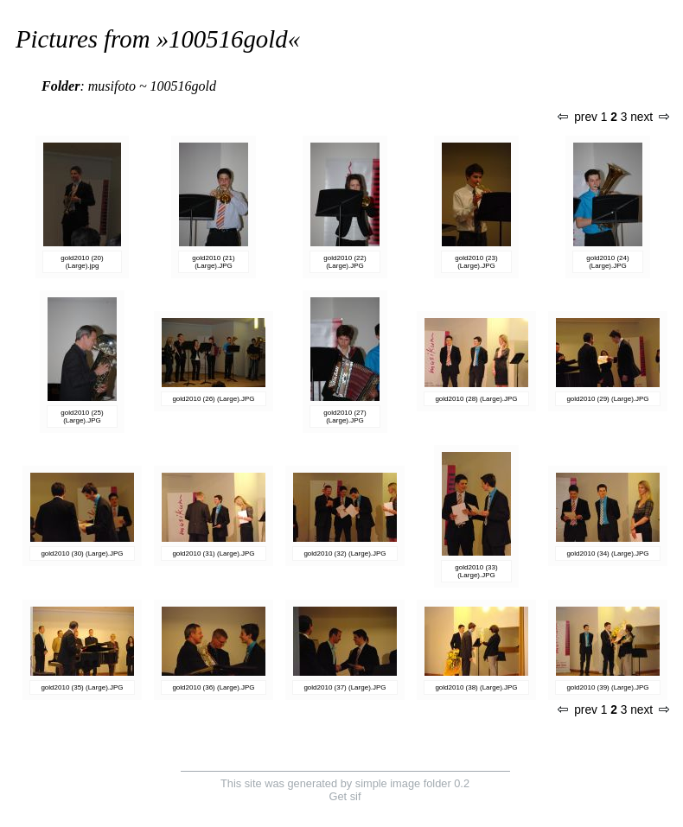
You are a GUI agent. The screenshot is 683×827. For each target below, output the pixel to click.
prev (577, 117)
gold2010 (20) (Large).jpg (82, 262)
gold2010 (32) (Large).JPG (344, 553)
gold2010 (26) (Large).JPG (213, 399)
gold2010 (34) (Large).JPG (607, 553)
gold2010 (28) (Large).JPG (476, 399)
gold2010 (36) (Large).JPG (213, 687)
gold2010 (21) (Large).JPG (213, 262)
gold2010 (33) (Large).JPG (476, 571)
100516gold (228, 39)
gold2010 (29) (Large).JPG (607, 399)
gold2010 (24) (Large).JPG (607, 262)
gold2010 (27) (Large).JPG (344, 416)
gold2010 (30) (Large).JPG (82, 553)
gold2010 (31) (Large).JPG (213, 553)
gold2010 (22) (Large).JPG (344, 262)
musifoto (112, 86)
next (649, 117)
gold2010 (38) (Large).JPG (476, 687)
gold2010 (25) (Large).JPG (82, 416)
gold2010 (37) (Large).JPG (344, 687)
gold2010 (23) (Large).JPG (476, 262)
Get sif (345, 796)
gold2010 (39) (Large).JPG (607, 687)
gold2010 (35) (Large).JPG (82, 687)
